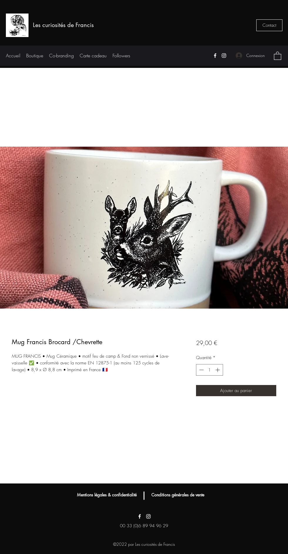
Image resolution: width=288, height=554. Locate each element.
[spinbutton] (209, 369)
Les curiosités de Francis (63, 25)
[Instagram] (224, 55)
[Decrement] (201, 369)
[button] (277, 55)
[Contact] (269, 25)
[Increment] (218, 369)
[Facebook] (215, 55)
